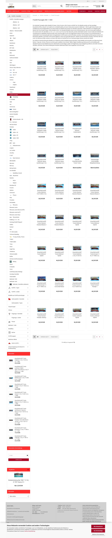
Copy (12, 82)
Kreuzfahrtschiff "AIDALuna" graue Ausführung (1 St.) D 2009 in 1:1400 (59, 99)
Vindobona (12, 251)
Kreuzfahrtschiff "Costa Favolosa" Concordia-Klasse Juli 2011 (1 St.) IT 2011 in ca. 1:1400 (59, 284)
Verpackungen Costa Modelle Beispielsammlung (95, 161)
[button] (88, 1)
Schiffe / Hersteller (13, 11)
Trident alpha (13, 241)
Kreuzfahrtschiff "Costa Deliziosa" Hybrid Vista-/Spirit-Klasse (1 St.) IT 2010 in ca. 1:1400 (77, 223)
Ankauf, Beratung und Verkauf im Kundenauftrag (16, 347)
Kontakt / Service (100, 11)
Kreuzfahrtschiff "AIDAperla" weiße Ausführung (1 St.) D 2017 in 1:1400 (42, 130)
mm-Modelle (13, 170)
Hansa (13, 109)
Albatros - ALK (15, 28)
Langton (12, 148)
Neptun (13, 182)
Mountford (14, 175)
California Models (14, 57)
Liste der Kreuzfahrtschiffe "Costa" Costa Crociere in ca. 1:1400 (77, 161)
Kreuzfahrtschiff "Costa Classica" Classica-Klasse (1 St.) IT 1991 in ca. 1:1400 (77, 192)
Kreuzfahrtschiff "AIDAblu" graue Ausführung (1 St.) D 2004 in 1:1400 (59, 68)
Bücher (11, 332)
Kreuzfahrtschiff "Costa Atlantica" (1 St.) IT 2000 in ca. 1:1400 (59, 192)
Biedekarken (13, 50)
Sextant (11, 227)
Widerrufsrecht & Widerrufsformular (15, 519)
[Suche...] (34, 6)
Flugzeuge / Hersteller (15, 314)
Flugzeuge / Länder (14, 318)
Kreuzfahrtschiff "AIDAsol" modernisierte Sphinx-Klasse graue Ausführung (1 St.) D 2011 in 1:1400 (77, 130)
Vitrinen (10, 310)
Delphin (13, 84)
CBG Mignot (12, 65)
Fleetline (12, 89)
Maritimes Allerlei (12, 339)
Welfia (11, 256)
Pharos (13, 195)
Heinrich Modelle (14, 114)
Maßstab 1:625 (13, 281)
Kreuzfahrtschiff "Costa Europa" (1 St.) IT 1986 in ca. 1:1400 (95, 254)
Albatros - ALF (15, 25)
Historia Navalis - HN (16, 119)
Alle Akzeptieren (98, 526)
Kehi (12, 143)
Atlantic (11, 40)
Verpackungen (11, 306)
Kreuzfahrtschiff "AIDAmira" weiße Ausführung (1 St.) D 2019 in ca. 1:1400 (95, 99)
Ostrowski (12, 192)
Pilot (11, 197)
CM (12, 70)
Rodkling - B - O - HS (14, 219)
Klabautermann (15, 145)
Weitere (69, 11)
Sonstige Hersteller (14, 274)
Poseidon (12, 200)
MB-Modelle (12, 160)
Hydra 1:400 (14, 138)
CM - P (13, 75)
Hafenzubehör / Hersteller (16, 299)
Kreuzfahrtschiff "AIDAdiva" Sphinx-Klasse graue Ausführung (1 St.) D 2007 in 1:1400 (95, 68)
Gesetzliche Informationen (13, 508)
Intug (11, 140)
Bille (11, 52)
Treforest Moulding (14, 234)
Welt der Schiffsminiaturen (16, 259)
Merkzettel (101, 1)
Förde (11, 92)
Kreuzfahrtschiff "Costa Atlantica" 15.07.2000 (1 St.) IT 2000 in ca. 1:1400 (41, 192)
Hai (10, 104)
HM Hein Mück (13, 124)
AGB (8, 522)
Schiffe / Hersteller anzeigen (17, 19)
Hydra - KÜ (14, 135)
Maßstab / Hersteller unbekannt (19, 284)
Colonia (11, 79)
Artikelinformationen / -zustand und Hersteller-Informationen (18, 513)
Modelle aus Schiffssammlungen (54, 11)
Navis (13, 180)
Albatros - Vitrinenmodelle (16, 30)
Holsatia (12, 127)
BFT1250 (12, 48)
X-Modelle (12, 266)
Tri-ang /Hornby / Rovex (17, 236)
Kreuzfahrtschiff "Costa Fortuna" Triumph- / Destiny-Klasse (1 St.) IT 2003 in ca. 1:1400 (94, 284)
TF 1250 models (13, 232)
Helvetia (12, 116)
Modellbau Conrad (16, 173)
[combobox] (45, 49)
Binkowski (12, 55)
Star (11, 229)
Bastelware (12, 43)
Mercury (12, 165)
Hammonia (12, 106)
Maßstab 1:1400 (12, 325)
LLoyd (11, 155)
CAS (11, 62)
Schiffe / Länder (37, 11)
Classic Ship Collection (15, 67)
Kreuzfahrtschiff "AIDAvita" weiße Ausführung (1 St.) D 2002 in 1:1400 (95, 130)
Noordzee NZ (13, 185)
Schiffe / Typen (26, 11)
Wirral (11, 264)
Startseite (82, 11)
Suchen (90, 11)
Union (11, 246)
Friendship (14, 97)
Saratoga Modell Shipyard (16, 222)
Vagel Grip (12, 249)
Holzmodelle (13, 276)
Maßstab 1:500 (13, 279)
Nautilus (12, 178)
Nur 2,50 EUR (19, 485)
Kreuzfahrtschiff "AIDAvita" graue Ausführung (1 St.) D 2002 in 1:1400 (42, 161)
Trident (11, 239)
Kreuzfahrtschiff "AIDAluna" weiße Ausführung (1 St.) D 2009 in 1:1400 (42, 99)
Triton (11, 244)
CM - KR (13, 72)
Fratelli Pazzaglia (14, 94)
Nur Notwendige (98, 530)
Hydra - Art (14, 132)
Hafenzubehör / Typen (15, 303)
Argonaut (12, 35)
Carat (11, 60)
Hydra (13, 130)
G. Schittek (12, 99)
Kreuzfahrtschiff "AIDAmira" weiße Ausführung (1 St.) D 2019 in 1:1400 (77, 99)
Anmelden (18, 459)
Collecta (12, 77)
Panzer (11, 322)
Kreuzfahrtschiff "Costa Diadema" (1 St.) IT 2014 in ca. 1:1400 (77, 254)
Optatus (12, 190)
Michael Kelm (13, 168)
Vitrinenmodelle (13, 254)
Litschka (12, 153)
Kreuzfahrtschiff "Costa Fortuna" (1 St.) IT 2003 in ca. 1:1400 (77, 284)
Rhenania (13, 205)
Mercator (12, 163)
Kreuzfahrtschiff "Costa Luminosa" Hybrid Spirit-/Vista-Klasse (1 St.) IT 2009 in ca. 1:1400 (77, 315)
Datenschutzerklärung (29, 531)
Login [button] (94, 1)
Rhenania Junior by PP (15, 212)
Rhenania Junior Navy (15, 214)
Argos (13, 38)
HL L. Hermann (13, 122)
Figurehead (12, 87)
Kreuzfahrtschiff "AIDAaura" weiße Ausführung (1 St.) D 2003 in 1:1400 (42, 68)
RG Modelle (12, 202)
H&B (11, 102)
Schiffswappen (12, 336)
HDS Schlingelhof (14, 111)
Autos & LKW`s (13, 343)
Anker (11, 33)
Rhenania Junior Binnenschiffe (17, 209)
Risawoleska (14, 217)
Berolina (12, 45)
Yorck (11, 269)
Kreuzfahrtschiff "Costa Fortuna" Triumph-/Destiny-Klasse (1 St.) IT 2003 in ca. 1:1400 (42, 315)
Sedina (11, 224)
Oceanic (12, 187)
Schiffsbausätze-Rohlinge (16, 271)
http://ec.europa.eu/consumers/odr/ (89, 516)
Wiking (13, 262)
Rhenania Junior (13, 207)
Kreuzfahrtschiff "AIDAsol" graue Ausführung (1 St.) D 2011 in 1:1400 (59, 130)
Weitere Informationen (98, 534)
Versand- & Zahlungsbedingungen (15, 517)
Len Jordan (12, 150)
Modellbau (10, 328)
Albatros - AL (14, 22)
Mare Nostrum (15, 158)
